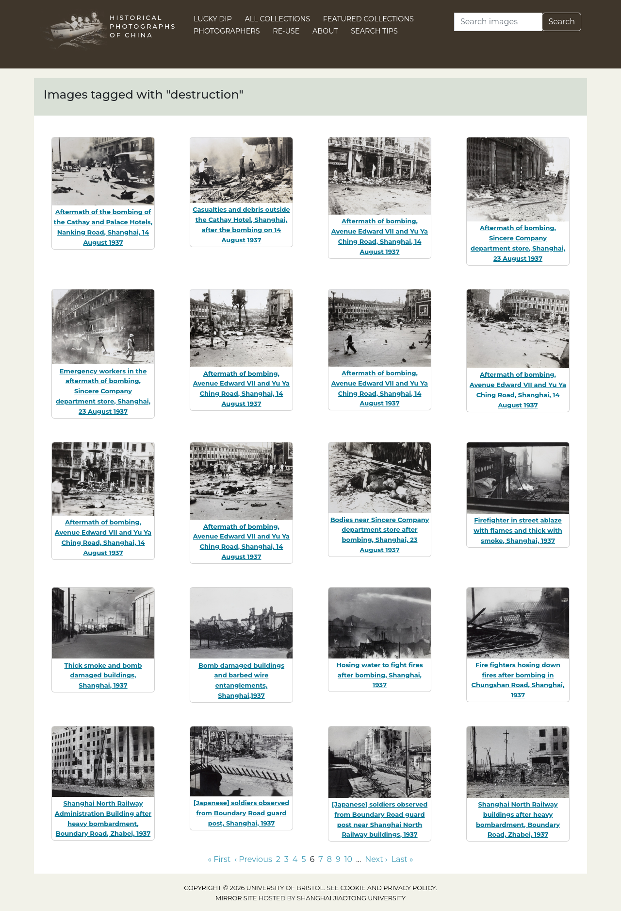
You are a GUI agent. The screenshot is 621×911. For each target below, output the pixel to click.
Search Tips (374, 31)
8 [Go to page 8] (329, 859)
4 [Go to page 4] (295, 859)
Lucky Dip (213, 19)
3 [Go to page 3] (286, 859)
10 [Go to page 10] (348, 859)
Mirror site (236, 898)
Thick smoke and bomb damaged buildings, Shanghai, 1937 (103, 675)
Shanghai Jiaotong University (351, 898)
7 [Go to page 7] (320, 859)
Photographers (227, 31)
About (325, 31)
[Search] (498, 22)
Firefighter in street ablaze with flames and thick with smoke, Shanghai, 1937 (518, 530)
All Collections (277, 19)
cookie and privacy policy (388, 888)
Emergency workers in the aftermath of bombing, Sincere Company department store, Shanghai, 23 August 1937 (103, 391)
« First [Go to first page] (219, 859)
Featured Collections (368, 19)
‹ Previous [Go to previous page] (253, 859)
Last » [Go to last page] (402, 859)
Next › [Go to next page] (376, 859)
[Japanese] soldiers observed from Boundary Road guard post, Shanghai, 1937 (241, 813)
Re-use (286, 31)
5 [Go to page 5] (303, 859)
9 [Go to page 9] (338, 859)
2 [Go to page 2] (278, 859)
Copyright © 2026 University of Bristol (254, 888)
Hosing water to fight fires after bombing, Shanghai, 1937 (379, 675)
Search (561, 21)
